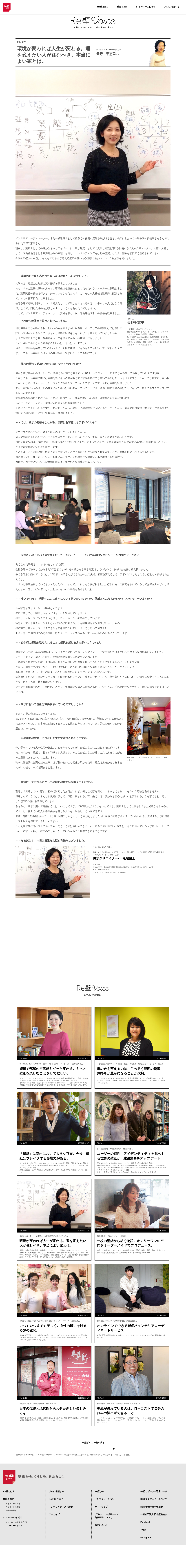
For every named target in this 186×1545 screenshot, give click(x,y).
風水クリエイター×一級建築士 (114, 858)
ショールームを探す (14, 1519)
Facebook (145, 1516)
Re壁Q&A (99, 1485)
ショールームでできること (17, 1516)
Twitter (143, 1524)
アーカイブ (54, 1508)
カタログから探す (13, 1501)
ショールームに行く (146, 7)
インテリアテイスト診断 (61, 1500)
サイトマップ (101, 1500)
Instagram (145, 1531)
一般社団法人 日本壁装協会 (153, 1508)
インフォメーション (104, 1493)
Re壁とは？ (102, 7)
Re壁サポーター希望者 (151, 1500)
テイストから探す (13, 1498)
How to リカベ (56, 1493)
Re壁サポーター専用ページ (153, 1485)
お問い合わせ (101, 1519)
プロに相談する (171, 7)
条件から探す (11, 1505)
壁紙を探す (122, 7)
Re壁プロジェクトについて (153, 1493)
